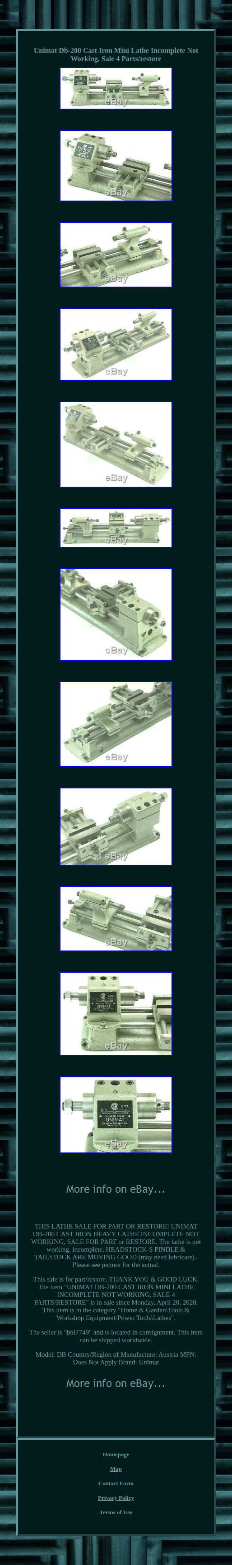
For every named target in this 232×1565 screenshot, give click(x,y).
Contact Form (116, 1483)
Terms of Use (116, 1512)
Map (116, 1468)
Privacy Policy (116, 1497)
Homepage (115, 1454)
